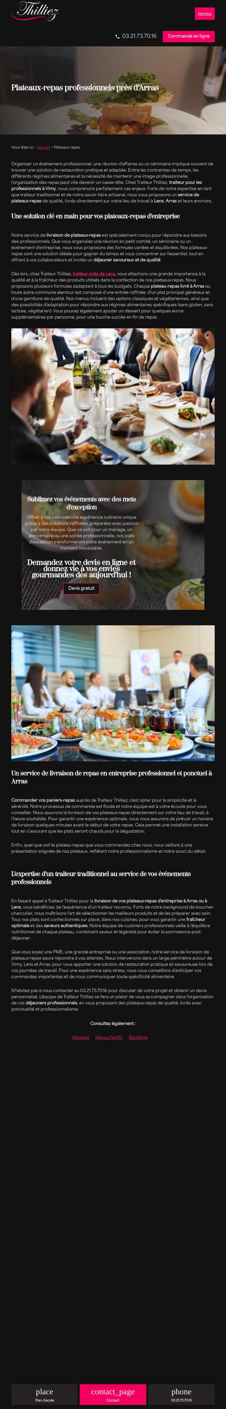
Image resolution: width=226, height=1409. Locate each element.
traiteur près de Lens (94, 274)
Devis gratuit (81, 589)
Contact (112, 1400)
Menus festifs (109, 1038)
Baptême (138, 1038)
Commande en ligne (189, 37)
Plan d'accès (44, 1400)
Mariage (80, 1038)
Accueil (43, 148)
